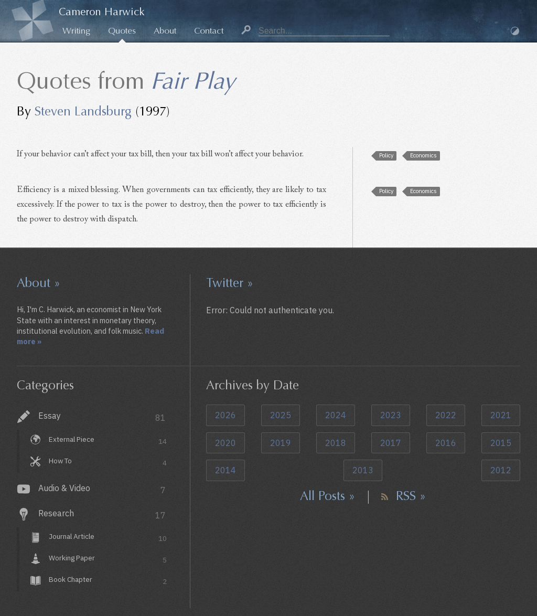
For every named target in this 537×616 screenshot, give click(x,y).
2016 (445, 443)
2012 (500, 470)
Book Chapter (108, 581)
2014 (225, 470)
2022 (445, 415)
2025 (280, 415)
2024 (335, 415)
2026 (225, 415)
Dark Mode (515, 31)
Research (102, 514)
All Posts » (327, 495)
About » (38, 282)
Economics (423, 155)
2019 (280, 443)
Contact (208, 30)
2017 (390, 443)
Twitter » (229, 282)
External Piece (108, 440)
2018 (335, 443)
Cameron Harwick (102, 12)
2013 (362, 470)
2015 (500, 443)
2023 (390, 415)
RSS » (411, 495)
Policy (386, 155)
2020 (225, 443)
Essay (102, 416)
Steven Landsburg (83, 111)
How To (108, 462)
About (165, 30)
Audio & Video (102, 489)
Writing (76, 30)
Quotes (122, 30)
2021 (500, 415)
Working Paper (108, 560)
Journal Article (108, 538)
